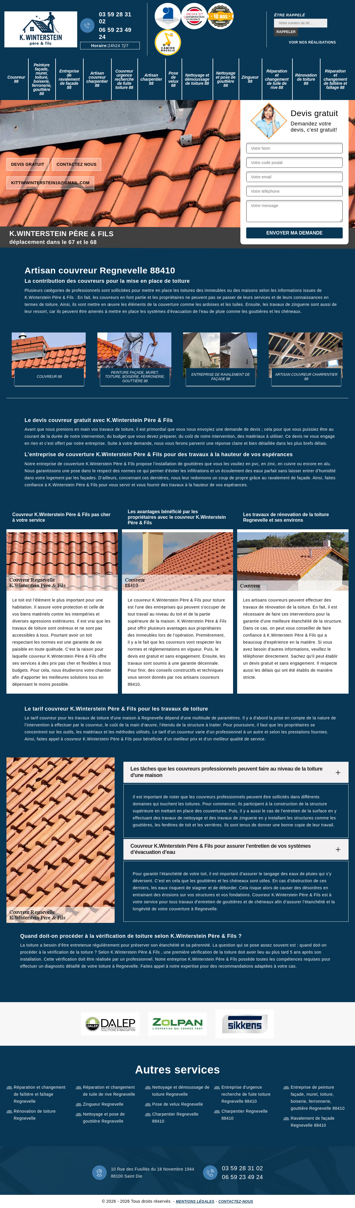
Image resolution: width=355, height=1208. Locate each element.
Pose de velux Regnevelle (177, 1104)
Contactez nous (77, 164)
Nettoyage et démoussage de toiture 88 (197, 79)
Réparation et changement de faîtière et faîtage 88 (335, 79)
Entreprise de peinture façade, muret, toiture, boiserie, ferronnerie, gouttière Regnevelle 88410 (317, 1098)
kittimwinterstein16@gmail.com (50, 182)
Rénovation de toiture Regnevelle (35, 1115)
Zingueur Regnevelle (103, 1104)
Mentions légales (195, 1202)
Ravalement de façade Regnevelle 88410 (313, 1122)
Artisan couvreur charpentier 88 (97, 79)
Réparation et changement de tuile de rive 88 (276, 79)
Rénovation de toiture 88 (306, 79)
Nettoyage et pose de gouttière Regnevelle (104, 1117)
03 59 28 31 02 (115, 18)
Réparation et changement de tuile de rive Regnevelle (109, 1091)
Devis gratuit (27, 164)
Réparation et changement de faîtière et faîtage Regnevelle (40, 1094)
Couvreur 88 (16, 79)
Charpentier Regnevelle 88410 (175, 1117)
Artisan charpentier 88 (151, 79)
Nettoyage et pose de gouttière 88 (225, 79)
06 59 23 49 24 (115, 33)
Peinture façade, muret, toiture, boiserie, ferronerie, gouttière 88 (41, 79)
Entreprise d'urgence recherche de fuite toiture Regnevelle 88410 (245, 1094)
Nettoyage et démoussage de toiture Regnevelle (181, 1091)
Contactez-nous (235, 1202)
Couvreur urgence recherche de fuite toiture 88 (124, 79)
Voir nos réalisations (312, 42)
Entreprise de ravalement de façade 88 (69, 79)
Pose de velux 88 (173, 79)
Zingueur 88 (250, 79)
